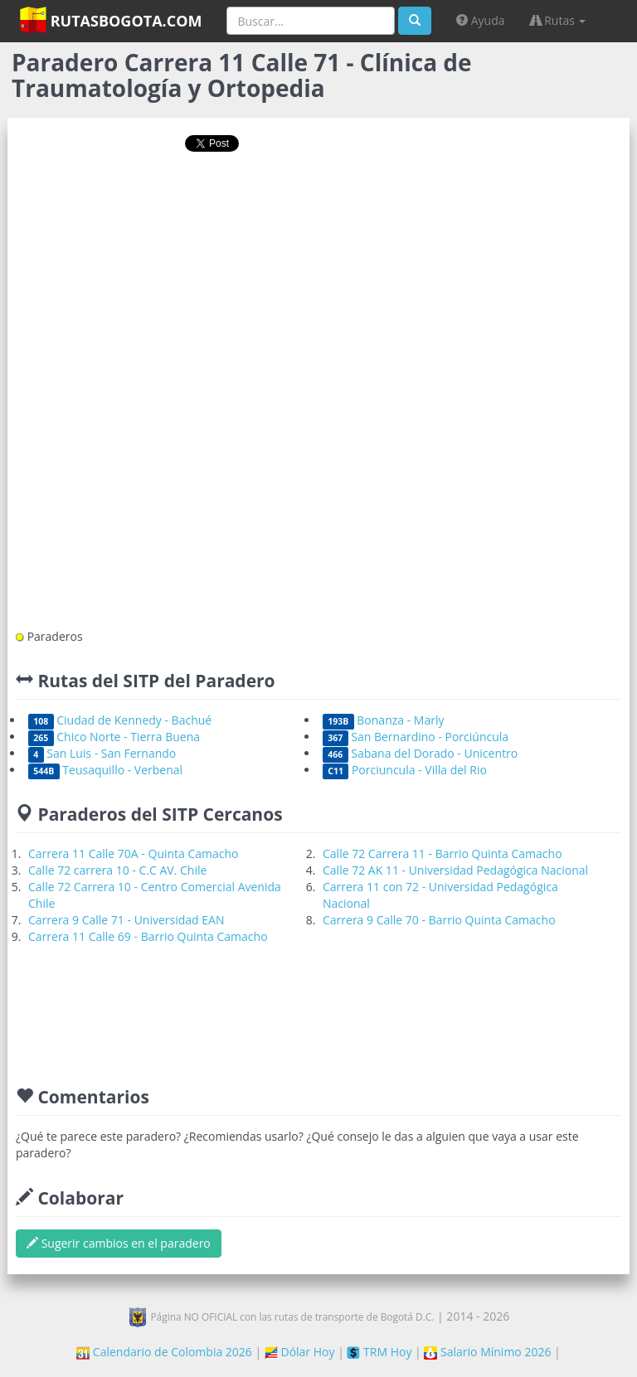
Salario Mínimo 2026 (487, 1352)
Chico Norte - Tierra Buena (114, 736)
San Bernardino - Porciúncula (415, 736)
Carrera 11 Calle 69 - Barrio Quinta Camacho (148, 936)
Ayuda (480, 20)
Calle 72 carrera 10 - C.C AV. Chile (117, 870)
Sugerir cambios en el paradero (119, 1243)
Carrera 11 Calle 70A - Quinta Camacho (133, 853)
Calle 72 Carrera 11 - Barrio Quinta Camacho (442, 853)
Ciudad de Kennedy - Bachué (120, 720)
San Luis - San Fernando (102, 753)
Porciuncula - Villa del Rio (405, 770)
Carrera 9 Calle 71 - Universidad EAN (126, 920)
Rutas (558, 20)
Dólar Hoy (300, 1352)
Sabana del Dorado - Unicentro (420, 753)
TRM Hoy (379, 1352)
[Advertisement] (318, 218)
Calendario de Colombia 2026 (164, 1352)
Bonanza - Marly (384, 720)
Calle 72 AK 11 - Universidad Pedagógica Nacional (455, 870)
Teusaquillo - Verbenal (105, 770)
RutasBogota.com (111, 20)
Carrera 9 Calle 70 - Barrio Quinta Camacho (439, 920)
